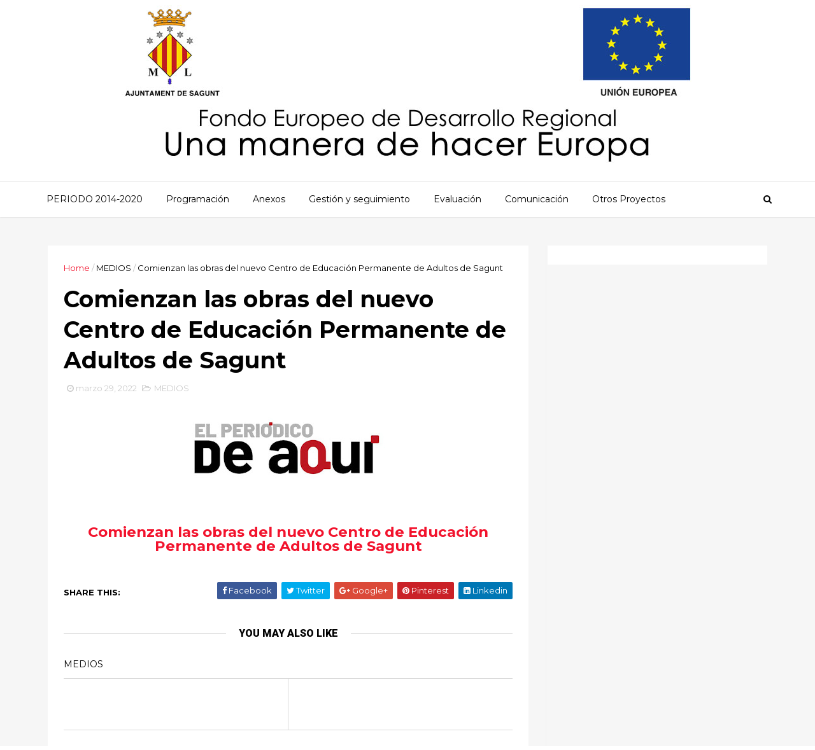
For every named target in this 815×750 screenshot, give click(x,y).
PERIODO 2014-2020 (94, 199)
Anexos (269, 199)
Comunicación (537, 199)
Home (77, 268)
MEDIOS (113, 268)
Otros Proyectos (628, 199)
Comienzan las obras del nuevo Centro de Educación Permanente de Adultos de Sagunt (288, 539)
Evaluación (457, 199)
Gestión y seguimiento (359, 199)
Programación (197, 199)
